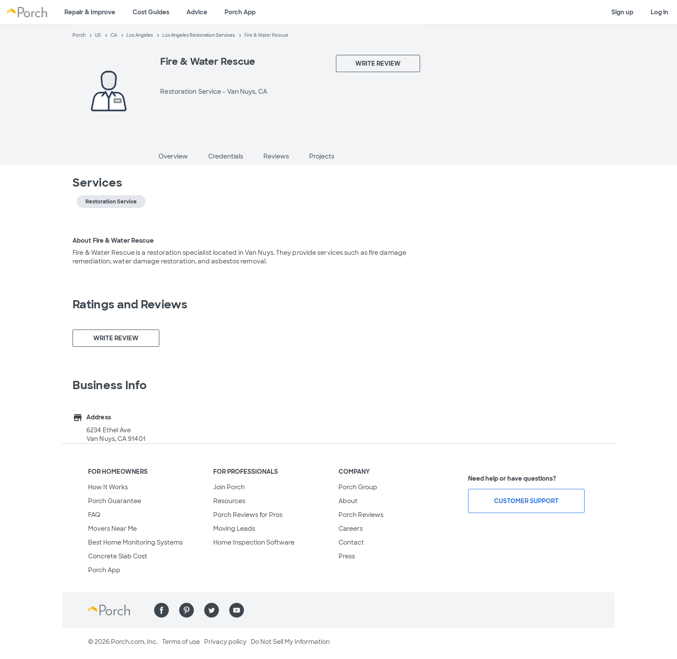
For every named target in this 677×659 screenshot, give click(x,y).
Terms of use (181, 642)
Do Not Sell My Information (290, 642)
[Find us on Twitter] (211, 610)
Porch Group (357, 487)
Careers (350, 528)
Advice (197, 12)
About (347, 501)
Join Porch (229, 487)
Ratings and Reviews (130, 304)
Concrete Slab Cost (117, 556)
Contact (351, 542)
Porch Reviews (360, 515)
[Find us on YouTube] (236, 610)
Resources (229, 501)
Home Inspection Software (253, 542)
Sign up (622, 12)
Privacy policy (225, 642)
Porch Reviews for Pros (247, 515)
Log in (659, 12)
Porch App (240, 12)
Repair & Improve (89, 12)
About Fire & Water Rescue (113, 240)
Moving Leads (234, 528)
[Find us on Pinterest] (186, 610)
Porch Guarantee (114, 501)
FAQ (94, 515)
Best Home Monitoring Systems (135, 542)
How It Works (108, 487)
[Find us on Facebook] (161, 610)
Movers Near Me (112, 528)
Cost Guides (151, 12)
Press (346, 556)
